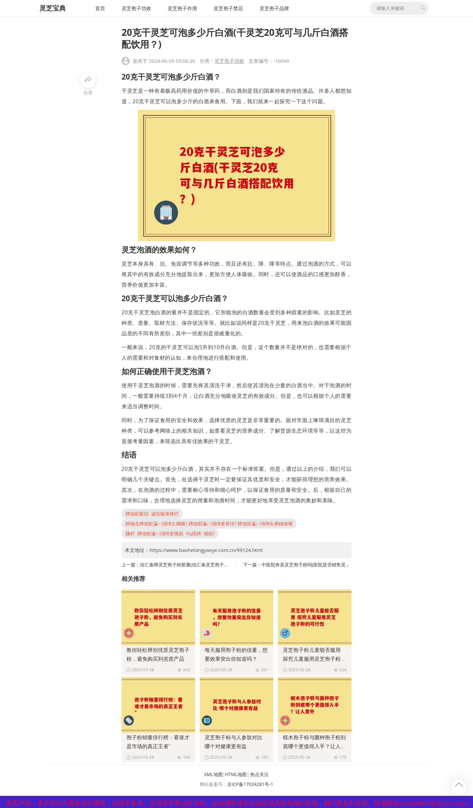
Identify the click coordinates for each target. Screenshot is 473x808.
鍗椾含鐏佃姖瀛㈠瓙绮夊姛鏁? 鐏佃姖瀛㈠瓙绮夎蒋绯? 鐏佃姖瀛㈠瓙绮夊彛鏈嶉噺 (209, 523)
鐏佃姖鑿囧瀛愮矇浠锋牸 (152, 514)
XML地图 (213, 774)
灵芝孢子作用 (182, 8)
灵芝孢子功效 (136, 8)
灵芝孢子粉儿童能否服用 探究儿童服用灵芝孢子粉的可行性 (314, 658)
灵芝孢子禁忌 (228, 8)
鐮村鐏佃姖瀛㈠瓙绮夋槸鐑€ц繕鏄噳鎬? (170, 533)
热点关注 (259, 774)
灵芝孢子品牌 (274, 8)
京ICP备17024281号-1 (250, 784)
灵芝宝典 (52, 8)
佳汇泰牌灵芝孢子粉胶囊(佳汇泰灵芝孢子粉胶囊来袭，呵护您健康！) (210, 564)
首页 (100, 8)
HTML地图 (236, 774)
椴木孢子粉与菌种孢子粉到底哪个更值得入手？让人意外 (314, 746)
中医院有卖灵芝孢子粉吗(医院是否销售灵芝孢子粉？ (315, 564)
